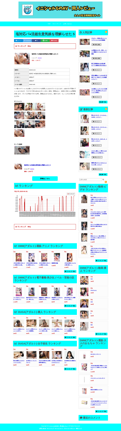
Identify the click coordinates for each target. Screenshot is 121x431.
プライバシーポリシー (69, 428)
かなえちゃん (94, 290)
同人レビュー (97, 157)
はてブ (18, 40)
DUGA (40, 58)
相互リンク (79, 428)
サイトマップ (57, 24)
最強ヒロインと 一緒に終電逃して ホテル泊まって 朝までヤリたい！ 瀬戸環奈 (98, 237)
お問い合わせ (67, 24)
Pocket (54, 40)
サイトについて (59, 428)
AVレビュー (96, 70)
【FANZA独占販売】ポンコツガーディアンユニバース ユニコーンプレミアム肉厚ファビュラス (99, 403)
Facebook (27, 40)
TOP (49, 24)
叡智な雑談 (96, 44)
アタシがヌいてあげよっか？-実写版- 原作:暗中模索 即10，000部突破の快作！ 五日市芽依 (99, 213)
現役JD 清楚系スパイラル (96, 389)
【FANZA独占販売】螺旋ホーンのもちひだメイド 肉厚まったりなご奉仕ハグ (99, 367)
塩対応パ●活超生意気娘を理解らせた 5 (37, 165)
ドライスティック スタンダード (98, 378)
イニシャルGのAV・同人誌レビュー (58, 426)
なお (92, 278)
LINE (45, 40)
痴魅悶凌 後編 (55, 263)
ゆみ (92, 324)
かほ (92, 301)
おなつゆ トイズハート (96, 354)
